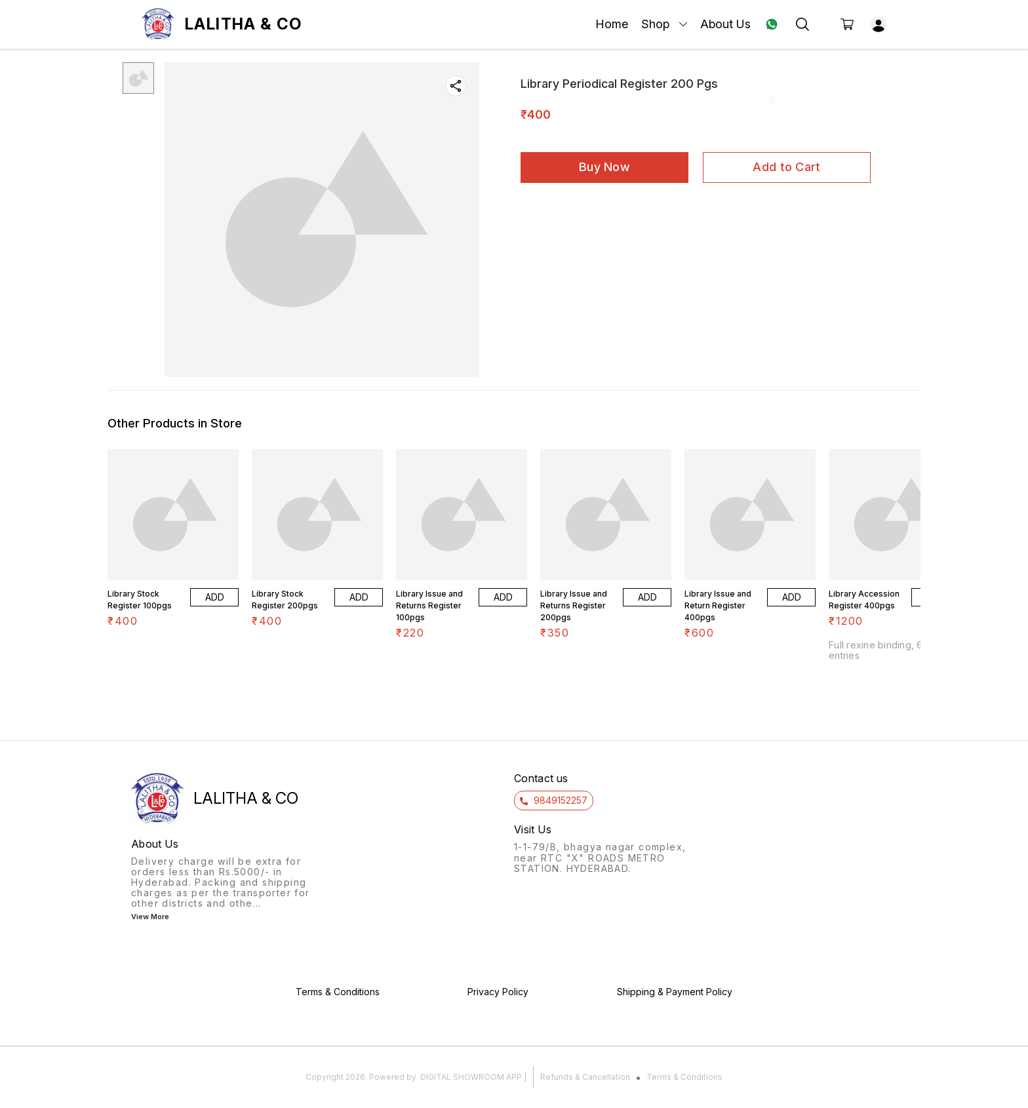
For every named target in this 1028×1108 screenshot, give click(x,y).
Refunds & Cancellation (585, 1077)
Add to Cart (786, 167)
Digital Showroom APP (471, 1077)
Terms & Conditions (684, 1077)
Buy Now (604, 167)
